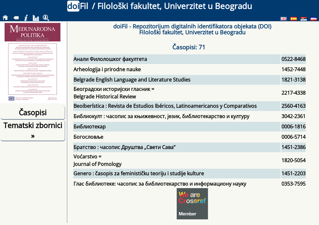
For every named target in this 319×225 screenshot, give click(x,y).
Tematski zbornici (32, 130)
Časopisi (33, 113)
